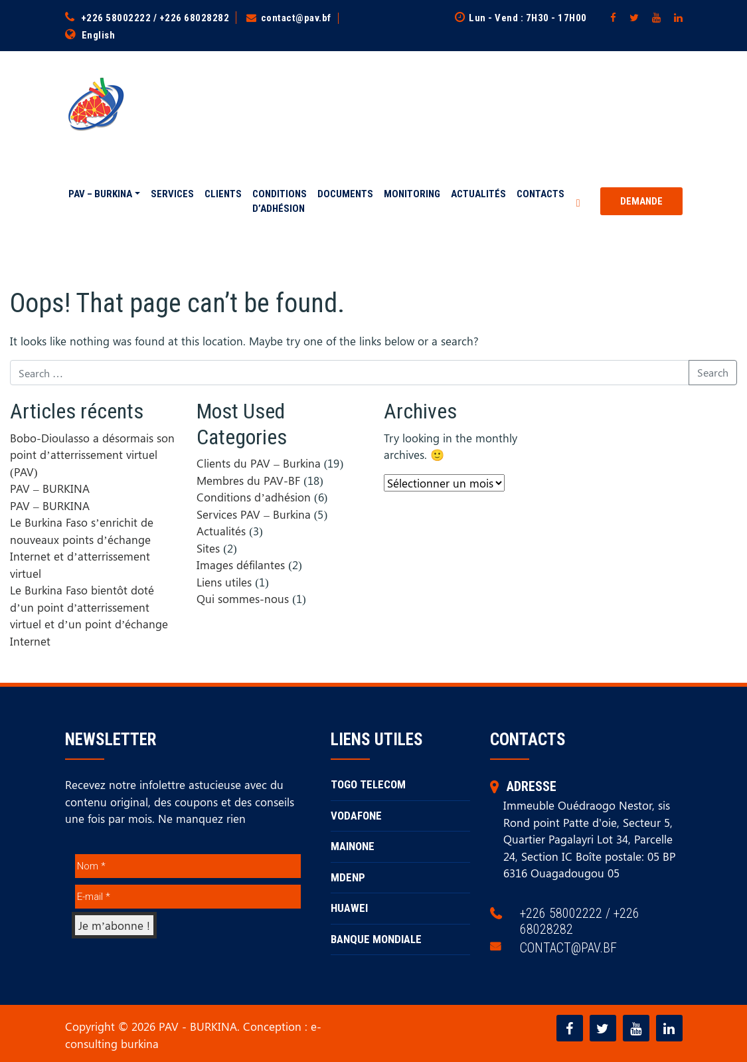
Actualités (478, 194)
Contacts (540, 194)
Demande (641, 201)
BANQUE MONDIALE (376, 938)
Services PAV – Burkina (254, 513)
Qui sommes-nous (243, 598)
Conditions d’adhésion (279, 201)
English (99, 35)
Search (712, 372)
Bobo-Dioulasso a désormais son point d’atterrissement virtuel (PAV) (92, 454)
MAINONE (352, 846)
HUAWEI (349, 908)
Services (172, 194)
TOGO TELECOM (368, 784)
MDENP (348, 876)
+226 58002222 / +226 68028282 (155, 18)
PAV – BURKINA (100, 194)
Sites (208, 547)
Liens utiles (224, 581)
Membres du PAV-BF (248, 479)
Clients (223, 194)
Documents (345, 194)
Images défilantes (241, 564)
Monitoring (412, 194)
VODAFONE (356, 815)
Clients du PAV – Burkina (259, 463)
